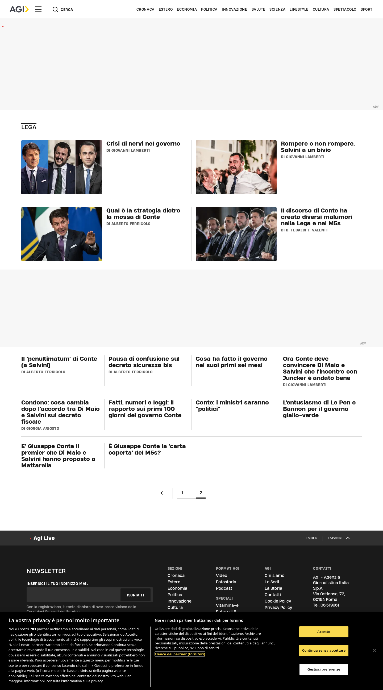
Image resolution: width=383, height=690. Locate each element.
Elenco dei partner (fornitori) (180, 654)
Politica (209, 9)
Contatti (273, 594)
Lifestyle (299, 9)
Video (221, 575)
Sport (366, 9)
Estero (166, 9)
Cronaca (145, 9)
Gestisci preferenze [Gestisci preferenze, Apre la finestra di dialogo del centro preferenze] (323, 669)
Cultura (321, 9)
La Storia (273, 588)
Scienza (277, 9)
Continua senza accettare (323, 650)
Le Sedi (272, 581)
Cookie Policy (278, 601)
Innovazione (234, 9)
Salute (258, 9)
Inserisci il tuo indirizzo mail (58, 583)
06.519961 (329, 605)
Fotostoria (226, 581)
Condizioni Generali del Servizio (53, 611)
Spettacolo (345, 9)
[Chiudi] (374, 650)
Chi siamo (274, 575)
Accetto (323, 631)
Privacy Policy (278, 607)
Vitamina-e (227, 605)
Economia (187, 9)
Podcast (224, 588)
